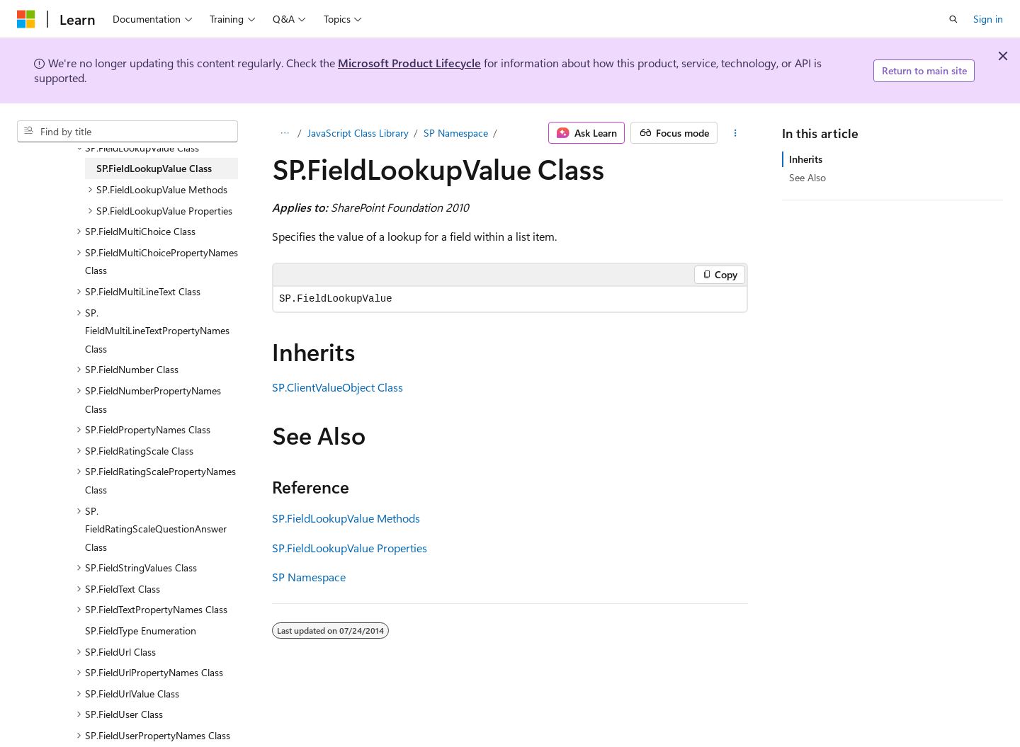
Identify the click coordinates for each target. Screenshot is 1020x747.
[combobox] (127, 131)
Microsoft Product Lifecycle (409, 62)
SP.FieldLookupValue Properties (349, 547)
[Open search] (953, 19)
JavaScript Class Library (358, 132)
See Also (807, 177)
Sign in (988, 18)
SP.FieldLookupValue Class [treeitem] (154, 168)
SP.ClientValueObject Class (337, 387)
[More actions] (735, 133)
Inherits (805, 159)
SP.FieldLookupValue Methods (346, 518)
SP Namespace (456, 132)
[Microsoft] (26, 19)
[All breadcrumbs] (284, 133)
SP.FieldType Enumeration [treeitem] (140, 630)
